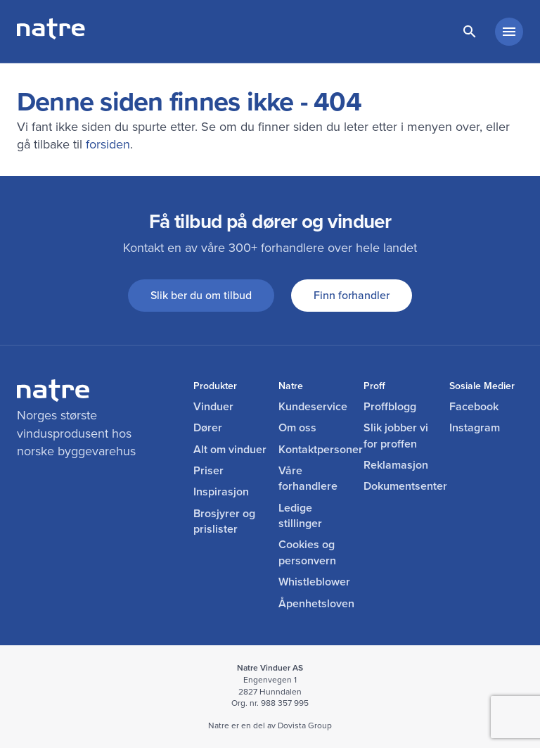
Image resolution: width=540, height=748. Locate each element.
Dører (207, 428)
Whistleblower (314, 582)
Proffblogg (390, 406)
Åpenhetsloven (315, 603)
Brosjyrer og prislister (224, 521)
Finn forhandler (352, 295)
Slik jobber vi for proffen (396, 435)
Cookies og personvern (307, 552)
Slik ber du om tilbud (201, 295)
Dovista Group (305, 725)
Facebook (474, 406)
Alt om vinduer (229, 449)
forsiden (108, 144)
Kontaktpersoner (315, 449)
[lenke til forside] (51, 35)
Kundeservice (312, 406)
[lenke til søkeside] (470, 32)
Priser (208, 470)
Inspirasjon (221, 492)
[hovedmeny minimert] (509, 32)
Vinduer (213, 406)
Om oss (297, 428)
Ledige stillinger (300, 515)
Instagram (474, 428)
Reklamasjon (396, 465)
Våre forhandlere (308, 478)
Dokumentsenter (400, 486)
